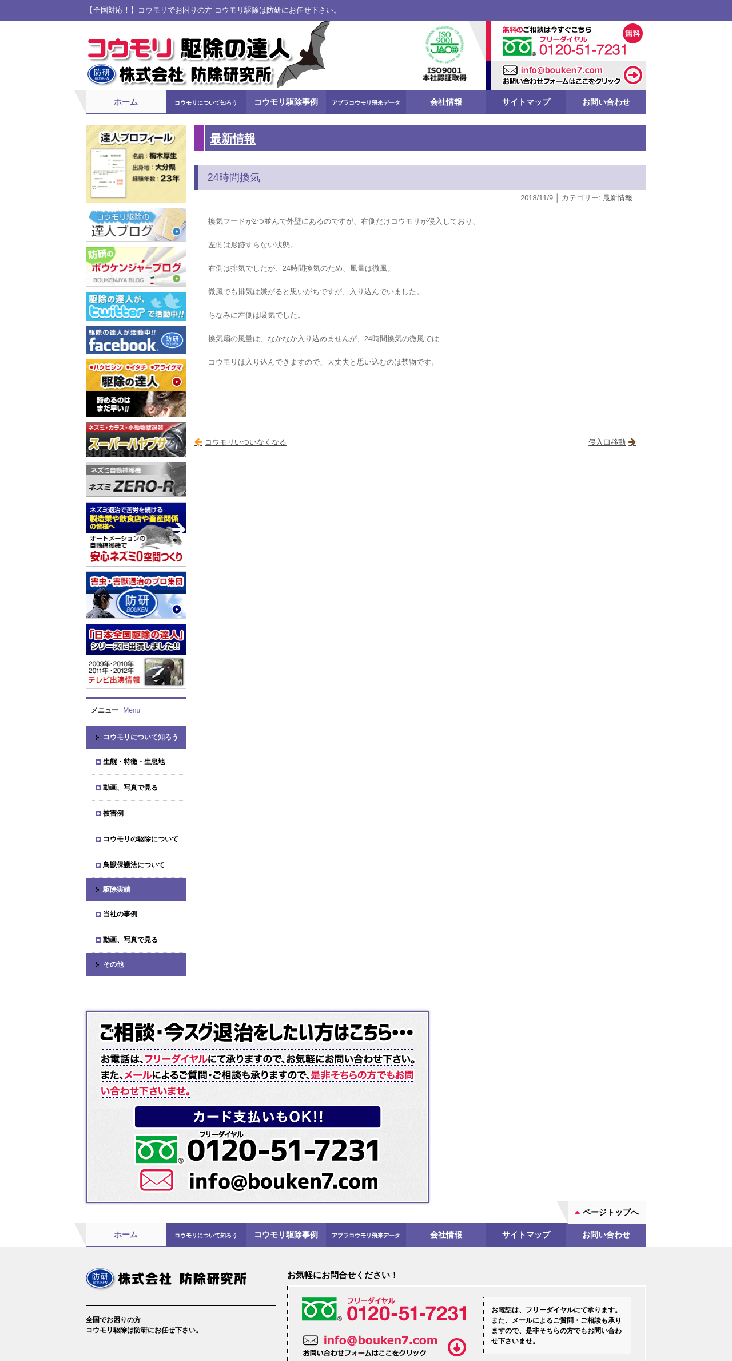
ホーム (126, 101)
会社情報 (446, 101)
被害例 (113, 813)
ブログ (208, 1284)
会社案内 (116, 1284)
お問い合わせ (606, 101)
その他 (113, 964)
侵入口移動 (607, 441)
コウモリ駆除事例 (286, 101)
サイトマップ (526, 101)
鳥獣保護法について (134, 864)
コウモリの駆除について (140, 838)
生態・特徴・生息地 (134, 761)
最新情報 (233, 137)
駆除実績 (116, 889)
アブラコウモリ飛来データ (366, 102)
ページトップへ (611, 1112)
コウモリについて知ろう (205, 102)
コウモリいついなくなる (246, 441)
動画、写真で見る (130, 787)
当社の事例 (120, 913)
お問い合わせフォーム (468, 1293)
